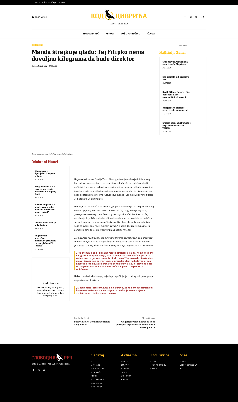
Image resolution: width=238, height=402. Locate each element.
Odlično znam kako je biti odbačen (45, 223)
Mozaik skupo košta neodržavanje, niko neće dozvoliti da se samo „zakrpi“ (45, 208)
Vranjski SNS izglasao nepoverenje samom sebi (174, 109)
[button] (202, 17)
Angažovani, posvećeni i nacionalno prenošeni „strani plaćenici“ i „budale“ (45, 240)
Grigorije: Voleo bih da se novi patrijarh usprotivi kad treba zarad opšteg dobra (135, 324)
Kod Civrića (37, 45)
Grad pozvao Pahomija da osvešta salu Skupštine (175, 63)
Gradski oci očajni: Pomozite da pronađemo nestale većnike (176, 125)
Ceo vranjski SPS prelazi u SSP (175, 78)
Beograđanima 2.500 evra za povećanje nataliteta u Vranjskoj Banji (45, 190)
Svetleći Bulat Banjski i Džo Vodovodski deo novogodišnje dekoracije (176, 94)
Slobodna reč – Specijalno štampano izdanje (45, 173)
